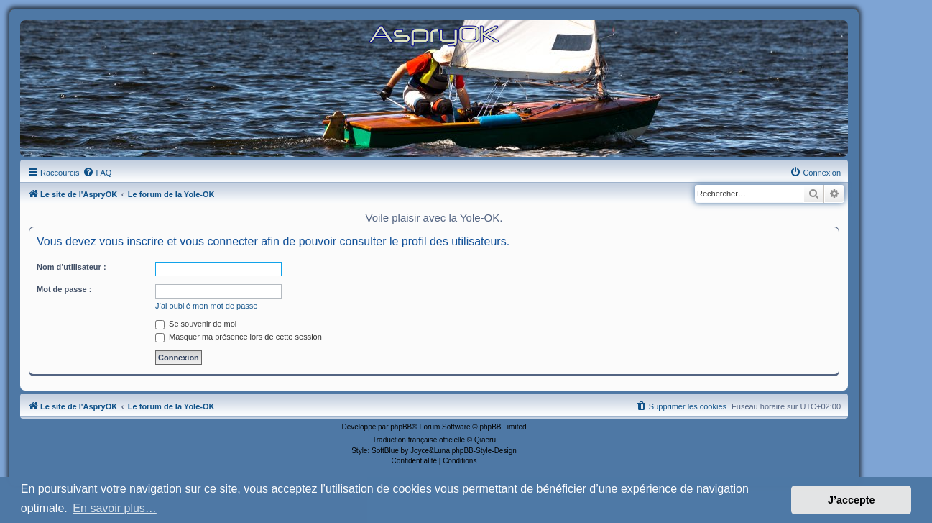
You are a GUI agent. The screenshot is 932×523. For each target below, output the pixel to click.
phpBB (401, 427)
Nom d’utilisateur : (71, 267)
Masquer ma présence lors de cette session (238, 336)
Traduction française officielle (418, 440)
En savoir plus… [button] (115, 508)
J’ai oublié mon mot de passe (206, 305)
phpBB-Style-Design (484, 451)
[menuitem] (97, 172)
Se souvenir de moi (195, 323)
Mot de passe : (64, 289)
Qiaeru (485, 440)
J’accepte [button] (851, 500)
